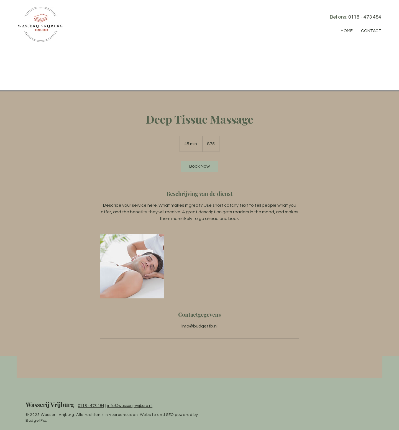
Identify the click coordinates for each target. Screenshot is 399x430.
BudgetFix (35, 421)
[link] (199, 166)
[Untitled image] (132, 266)
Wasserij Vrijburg (50, 404)
